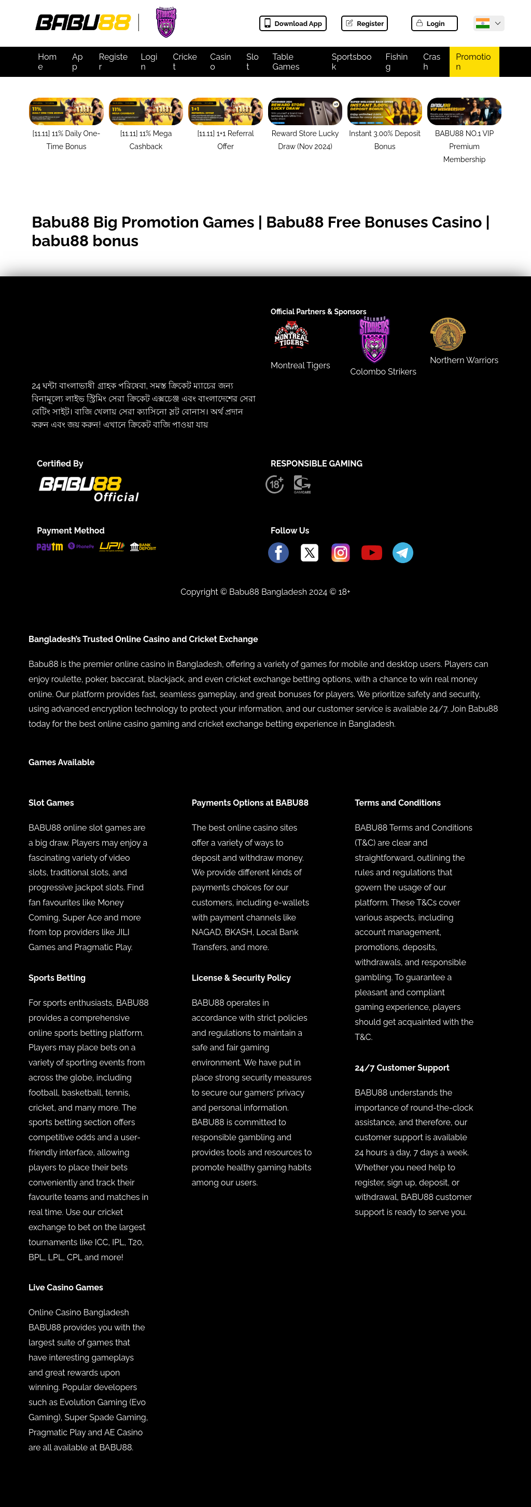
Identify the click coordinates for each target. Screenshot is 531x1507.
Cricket (185, 62)
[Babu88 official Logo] (89, 499)
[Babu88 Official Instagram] (341, 553)
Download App (293, 23)
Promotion (473, 62)
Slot (252, 62)
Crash (431, 62)
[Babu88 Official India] (483, 23)
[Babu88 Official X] (310, 553)
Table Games (285, 62)
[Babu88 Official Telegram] (403, 553)
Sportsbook (352, 62)
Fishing (397, 62)
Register (364, 23)
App (77, 62)
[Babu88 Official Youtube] (372, 553)
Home (47, 62)
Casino (220, 62)
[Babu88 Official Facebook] (278, 553)
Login (430, 23)
